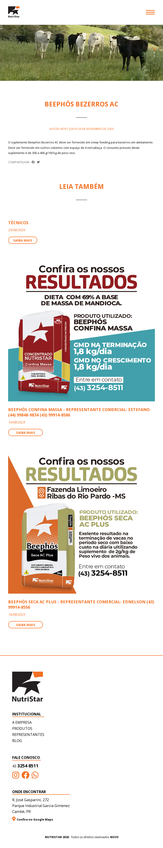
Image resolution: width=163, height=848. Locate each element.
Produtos (22, 728)
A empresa (22, 722)
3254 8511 (25, 766)
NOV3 (114, 837)
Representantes (28, 734)
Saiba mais (22, 240)
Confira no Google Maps (32, 819)
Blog (17, 740)
